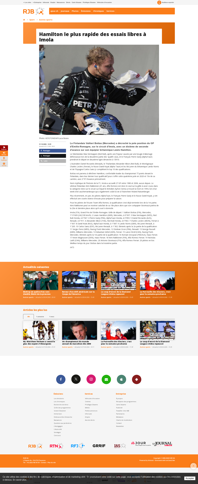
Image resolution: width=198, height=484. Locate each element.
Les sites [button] (27, 2)
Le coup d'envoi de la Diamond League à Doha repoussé (116, 292)
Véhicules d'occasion (104, 2)
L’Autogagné (58, 426)
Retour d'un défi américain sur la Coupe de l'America (78, 292)
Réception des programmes (126, 401)
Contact (119, 423)
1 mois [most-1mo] (51, 317)
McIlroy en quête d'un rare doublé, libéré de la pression (37, 292)
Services (110, 11)
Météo (87, 408)
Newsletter (120, 426)
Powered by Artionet (147, 460)
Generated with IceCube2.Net (165, 460)
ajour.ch (54, 11)
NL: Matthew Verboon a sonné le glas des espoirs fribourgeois (39, 342)
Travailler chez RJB (122, 411)
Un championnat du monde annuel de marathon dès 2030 (76, 342)
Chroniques (98, 11)
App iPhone (121, 379)
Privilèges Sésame (89, 2)
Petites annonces (91, 411)
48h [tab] (28, 317)
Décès (68, 2)
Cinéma (87, 401)
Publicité (119, 408)
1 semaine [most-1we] (40, 317)
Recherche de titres (61, 404)
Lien (44, 161)
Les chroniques (59, 401)
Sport (32, 19)
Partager (45, 151)
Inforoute (46, 2)
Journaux (65, 11)
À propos (119, 398)
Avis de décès (90, 420)
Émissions (86, 11)
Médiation (119, 417)
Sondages (57, 432)
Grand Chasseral (60, 411)
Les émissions (59, 398)
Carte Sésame (76, 2)
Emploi (52, 2)
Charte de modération (124, 420)
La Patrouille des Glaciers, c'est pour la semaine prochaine (155, 292)
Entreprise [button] (37, 2)
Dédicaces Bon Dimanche (63, 417)
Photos (75, 11)
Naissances (61, 2)
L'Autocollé (58, 429)
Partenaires (120, 414)
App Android (136, 379)
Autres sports (45, 19)
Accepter (190, 478)
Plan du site (52, 462)
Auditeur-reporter (165, 3)
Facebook (60, 379)
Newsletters (106, 379)
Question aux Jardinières (62, 423)
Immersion (58, 414)
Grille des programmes (62, 408)
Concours (57, 435)
